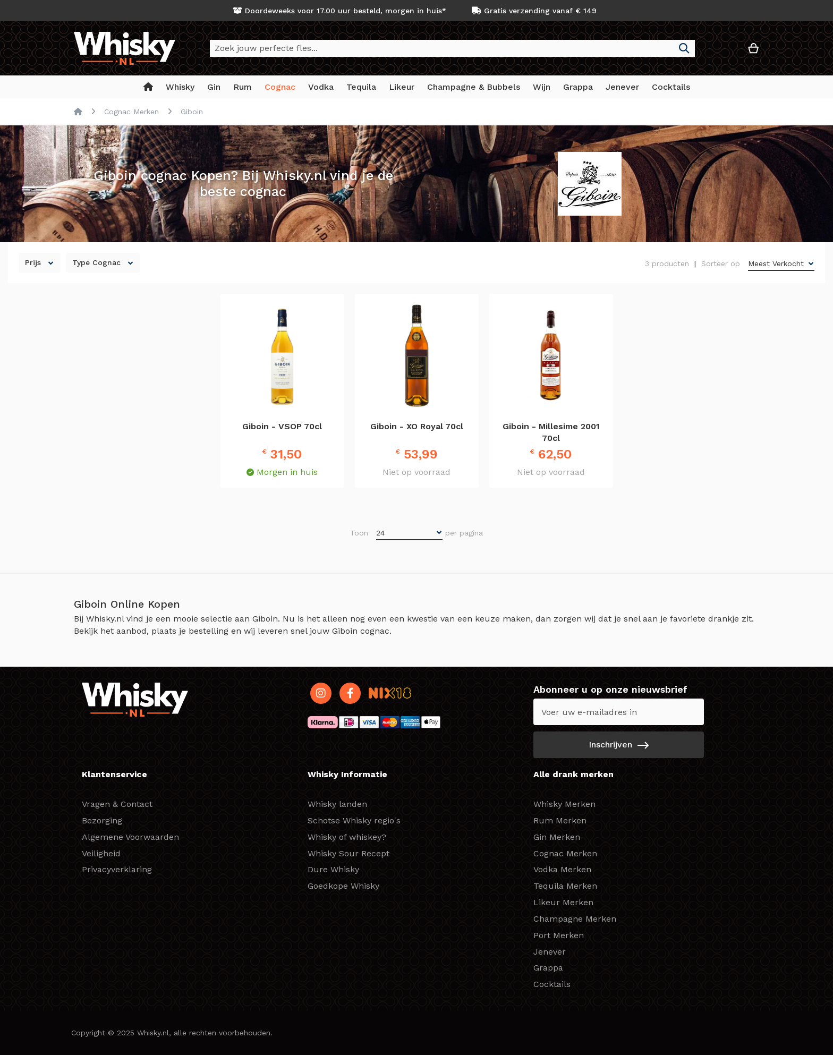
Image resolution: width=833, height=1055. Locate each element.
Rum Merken (559, 820)
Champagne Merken (574, 919)
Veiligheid (101, 853)
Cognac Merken (131, 111)
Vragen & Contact (117, 804)
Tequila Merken (565, 886)
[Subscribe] (618, 744)
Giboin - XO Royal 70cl (416, 426)
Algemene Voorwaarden (130, 837)
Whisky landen (337, 804)
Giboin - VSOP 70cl (282, 426)
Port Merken (558, 935)
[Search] (684, 48)
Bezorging (102, 820)
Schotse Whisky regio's (354, 820)
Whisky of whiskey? (347, 837)
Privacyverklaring (117, 869)
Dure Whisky (333, 869)
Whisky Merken (564, 804)
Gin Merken (556, 837)
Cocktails (552, 984)
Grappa (548, 968)
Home (78, 111)
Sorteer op (720, 263)
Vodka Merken (562, 869)
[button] (721, 52)
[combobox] (452, 48)
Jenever (549, 952)
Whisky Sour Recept (348, 853)
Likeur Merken (563, 902)
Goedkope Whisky (343, 886)
